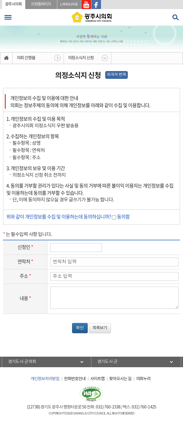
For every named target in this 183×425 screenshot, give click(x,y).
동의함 (123, 216)
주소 (25, 275)
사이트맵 (97, 379)
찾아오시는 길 (120, 379)
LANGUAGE (69, 4)
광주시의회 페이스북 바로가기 (96, 4)
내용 (25, 298)
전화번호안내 (75, 379)
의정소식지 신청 (81, 58)
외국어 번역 (116, 75)
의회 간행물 (26, 58)
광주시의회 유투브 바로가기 (86, 4)
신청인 (25, 246)
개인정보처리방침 (44, 379)
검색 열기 (175, 17)
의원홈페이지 (41, 4)
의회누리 (143, 379)
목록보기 (100, 328)
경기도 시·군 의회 (22, 361)
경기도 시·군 (107, 361)
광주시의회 (13, 4)
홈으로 (6, 58)
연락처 (25, 261)
